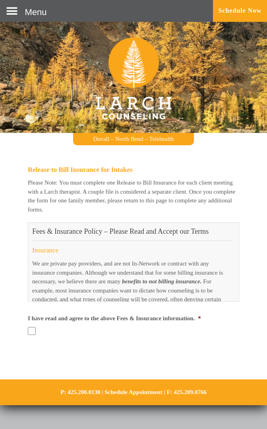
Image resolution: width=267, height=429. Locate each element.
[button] (26, 11)
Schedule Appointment (133, 392)
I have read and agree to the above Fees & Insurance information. (114, 318)
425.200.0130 (84, 392)
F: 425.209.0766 (187, 392)
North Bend (129, 139)
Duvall (101, 139)
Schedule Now (240, 10)
